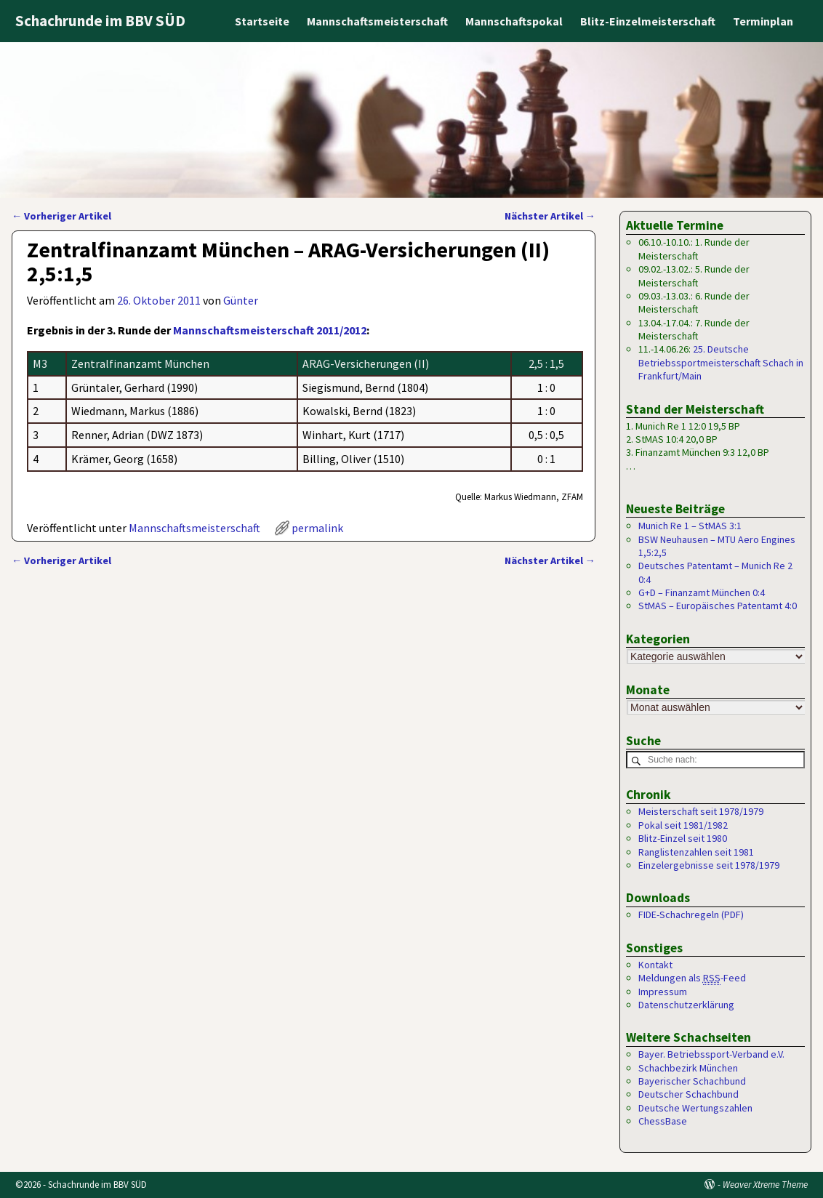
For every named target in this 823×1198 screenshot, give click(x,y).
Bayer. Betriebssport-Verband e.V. (711, 1054)
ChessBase (662, 1121)
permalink (317, 527)
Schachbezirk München (688, 1068)
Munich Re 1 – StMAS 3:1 (690, 525)
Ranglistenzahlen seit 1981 (696, 852)
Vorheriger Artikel (61, 215)
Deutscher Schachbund (688, 1094)
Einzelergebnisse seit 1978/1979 (708, 865)
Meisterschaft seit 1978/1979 (700, 812)
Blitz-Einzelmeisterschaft (647, 21)
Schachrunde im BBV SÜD (100, 21)
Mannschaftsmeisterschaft (377, 21)
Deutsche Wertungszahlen (695, 1108)
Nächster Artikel (550, 215)
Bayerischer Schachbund (692, 1081)
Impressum (662, 991)
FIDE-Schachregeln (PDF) (691, 915)
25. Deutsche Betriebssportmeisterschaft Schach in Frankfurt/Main (720, 362)
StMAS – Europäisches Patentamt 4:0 (717, 605)
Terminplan (763, 21)
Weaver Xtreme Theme (765, 1184)
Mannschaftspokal (514, 21)
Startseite (262, 21)
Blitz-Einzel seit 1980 (682, 838)
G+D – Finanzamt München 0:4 (701, 592)
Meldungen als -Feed (692, 979)
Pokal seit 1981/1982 (683, 825)
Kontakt (655, 965)
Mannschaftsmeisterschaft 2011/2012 (269, 330)
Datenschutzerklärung (686, 1005)
